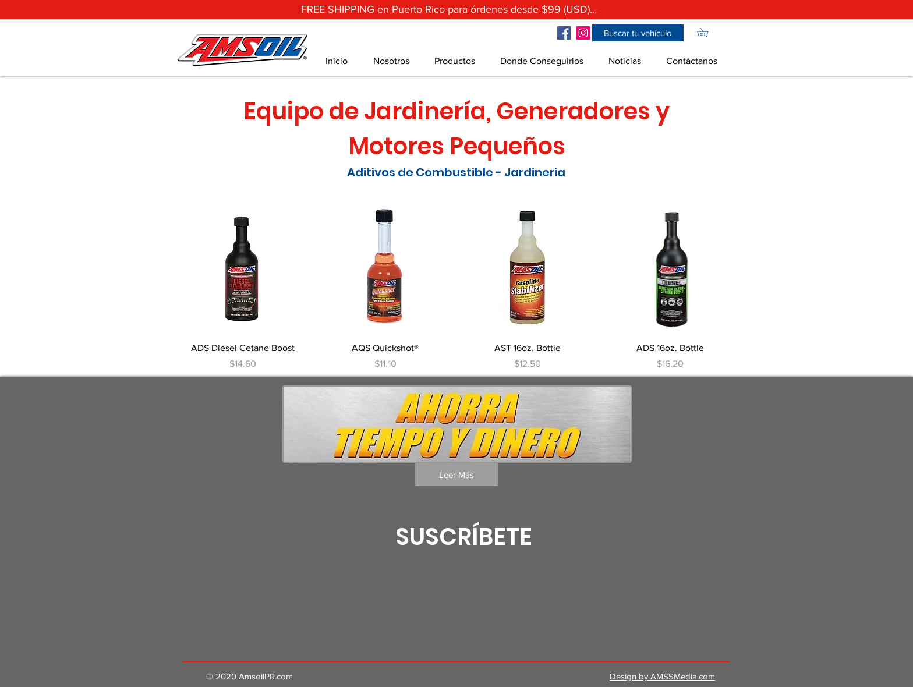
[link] (707, 32)
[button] (638, 32)
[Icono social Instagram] (583, 33)
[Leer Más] (456, 474)
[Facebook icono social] (564, 33)
